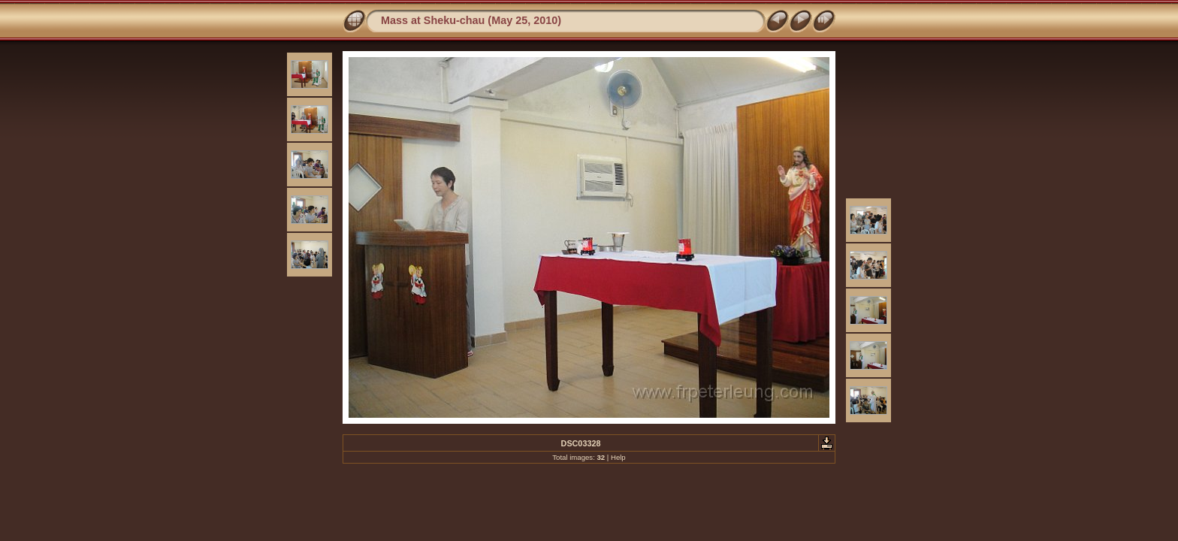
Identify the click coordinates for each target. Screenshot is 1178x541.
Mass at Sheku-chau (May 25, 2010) (471, 20)
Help (618, 457)
